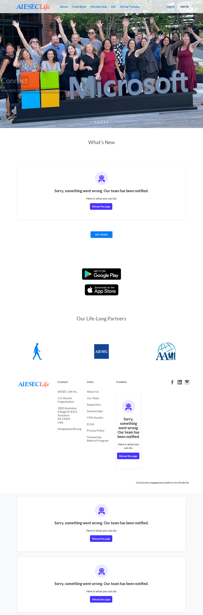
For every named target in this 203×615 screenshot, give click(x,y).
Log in (170, 6)
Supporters (94, 404)
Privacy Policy (95, 430)
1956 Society (95, 417)
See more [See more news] (101, 234)
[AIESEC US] (101, 351)
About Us (93, 391)
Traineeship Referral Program (97, 438)
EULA (90, 424)
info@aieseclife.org (69, 428)
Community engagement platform (155, 482)
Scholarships (95, 411)
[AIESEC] (37, 351)
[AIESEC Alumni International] (165, 351)
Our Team (93, 398)
